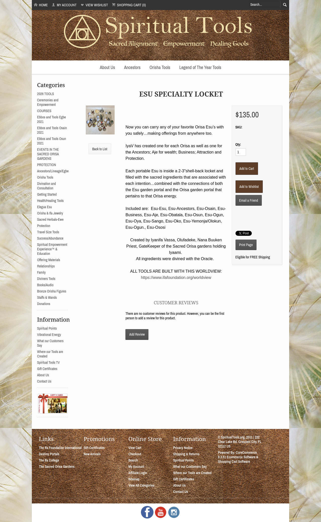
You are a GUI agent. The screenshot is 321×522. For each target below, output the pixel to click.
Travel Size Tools (48, 232)
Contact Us (44, 381)
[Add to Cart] (246, 168)
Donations (43, 304)
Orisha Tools (159, 67)
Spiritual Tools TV (48, 362)
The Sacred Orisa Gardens (56, 466)
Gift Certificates (47, 368)
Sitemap (133, 479)
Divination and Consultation (46, 185)
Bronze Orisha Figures (51, 291)
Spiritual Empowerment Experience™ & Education (52, 249)
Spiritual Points (47, 328)
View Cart (134, 447)
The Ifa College (49, 460)
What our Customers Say (190, 466)
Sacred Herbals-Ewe (50, 219)
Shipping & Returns (186, 454)
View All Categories (141, 485)
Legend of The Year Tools (200, 67)
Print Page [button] (246, 245)
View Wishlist (94, 5)
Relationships (46, 266)
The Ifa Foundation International (60, 447)
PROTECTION (46, 165)
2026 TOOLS (45, 94)
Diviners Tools (46, 278)
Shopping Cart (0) (129, 5)
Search (133, 460)
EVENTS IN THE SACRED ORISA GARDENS (48, 154)
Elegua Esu (44, 207)
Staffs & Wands (47, 297)
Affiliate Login (137, 473)
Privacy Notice (183, 447)
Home (41, 5)
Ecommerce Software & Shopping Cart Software (238, 459)
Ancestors (132, 67)
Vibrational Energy (49, 334)
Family (41, 272)
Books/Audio (45, 285)
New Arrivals (92, 454)
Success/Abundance (50, 238)
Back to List (99, 149)
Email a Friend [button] (248, 200)
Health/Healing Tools (50, 200)
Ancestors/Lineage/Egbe (53, 171)
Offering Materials (48, 260)
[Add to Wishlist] (249, 186)
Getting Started (47, 194)
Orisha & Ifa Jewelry (50, 213)
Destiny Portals (49, 454)
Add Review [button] (137, 334)
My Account (64, 5)
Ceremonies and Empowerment (47, 102)
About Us (107, 67)
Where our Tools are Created (192, 473)
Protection (43, 225)
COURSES (44, 111)
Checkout (134, 454)
